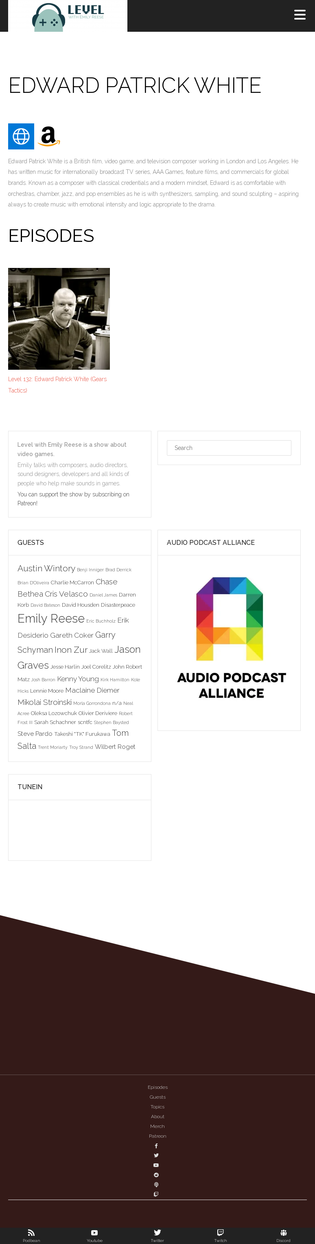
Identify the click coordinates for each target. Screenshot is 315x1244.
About (157, 1116)
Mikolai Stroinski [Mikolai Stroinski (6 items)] (45, 702)
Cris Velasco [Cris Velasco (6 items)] (66, 593)
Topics (157, 1107)
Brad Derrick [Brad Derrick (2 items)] (118, 569)
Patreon (157, 1136)
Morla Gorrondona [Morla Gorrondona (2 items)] (92, 703)
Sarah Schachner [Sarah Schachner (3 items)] (55, 722)
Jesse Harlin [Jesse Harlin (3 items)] (65, 666)
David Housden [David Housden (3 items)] (80, 604)
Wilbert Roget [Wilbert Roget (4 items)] (115, 746)
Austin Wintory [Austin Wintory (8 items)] (46, 568)
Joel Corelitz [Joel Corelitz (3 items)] (96, 666)
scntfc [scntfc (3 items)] (85, 722)
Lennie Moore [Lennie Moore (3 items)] (46, 690)
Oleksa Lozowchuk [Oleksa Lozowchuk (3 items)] (54, 713)
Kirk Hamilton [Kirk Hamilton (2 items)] (115, 679)
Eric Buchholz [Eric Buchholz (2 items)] (101, 621)
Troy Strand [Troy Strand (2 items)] (81, 747)
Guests (158, 1097)
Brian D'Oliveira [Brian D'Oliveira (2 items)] (33, 582)
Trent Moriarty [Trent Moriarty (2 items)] (53, 747)
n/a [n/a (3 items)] (117, 703)
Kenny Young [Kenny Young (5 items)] (78, 679)
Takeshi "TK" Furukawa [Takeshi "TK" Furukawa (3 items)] (82, 734)
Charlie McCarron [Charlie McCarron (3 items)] (72, 582)
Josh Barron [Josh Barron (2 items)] (43, 679)
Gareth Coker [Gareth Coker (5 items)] (72, 635)
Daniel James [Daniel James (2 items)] (103, 594)
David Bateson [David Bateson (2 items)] (45, 605)
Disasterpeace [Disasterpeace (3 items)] (118, 604)
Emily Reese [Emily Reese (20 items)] (51, 618)
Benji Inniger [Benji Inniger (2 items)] (90, 569)
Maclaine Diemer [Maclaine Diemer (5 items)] (92, 690)
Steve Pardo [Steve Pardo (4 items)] (35, 733)
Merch (157, 1126)
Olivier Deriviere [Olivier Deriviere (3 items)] (98, 713)
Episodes (158, 1087)
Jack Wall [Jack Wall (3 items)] (101, 650)
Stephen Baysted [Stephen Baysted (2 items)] (111, 722)
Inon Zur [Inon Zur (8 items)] (71, 650)
